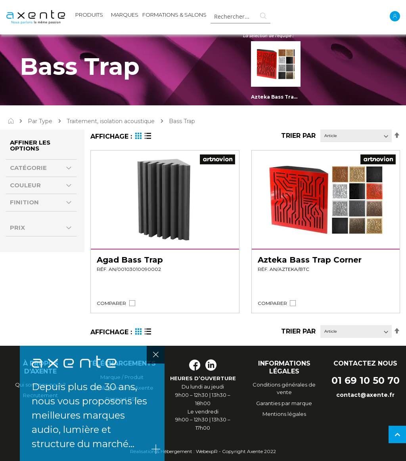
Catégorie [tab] (28, 167)
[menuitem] (89, 16)
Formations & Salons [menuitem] (174, 14)
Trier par (298, 135)
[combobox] (240, 16)
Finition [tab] (24, 202)
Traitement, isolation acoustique (111, 121)
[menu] (141, 16)
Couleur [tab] (25, 185)
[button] (111, 303)
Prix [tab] (17, 227)
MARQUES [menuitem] (124, 14)
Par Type (40, 121)
